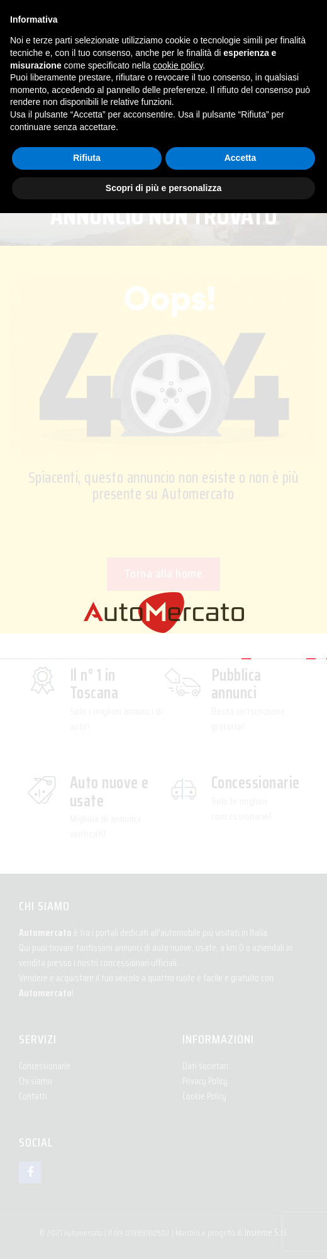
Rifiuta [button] (87, 158)
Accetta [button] (240, 158)
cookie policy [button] (177, 65)
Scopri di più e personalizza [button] (163, 188)
